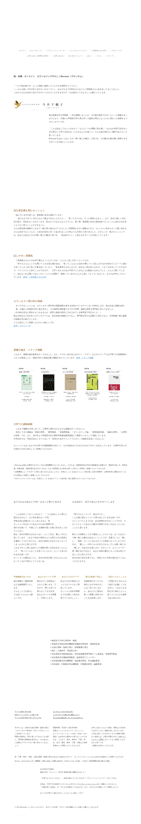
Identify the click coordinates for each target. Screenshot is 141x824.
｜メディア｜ (110, 56)
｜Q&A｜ (89, 56)
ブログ (85, 761)
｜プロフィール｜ (116, 50)
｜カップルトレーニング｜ (78, 50)
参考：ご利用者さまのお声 (34, 277)
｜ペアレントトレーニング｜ (55, 50)
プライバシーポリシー (21, 814)
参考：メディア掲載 (84, 358)
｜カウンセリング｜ (36, 50)
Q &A (78, 761)
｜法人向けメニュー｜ (75, 56)
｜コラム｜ (99, 56)
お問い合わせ (57, 761)
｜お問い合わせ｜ (58, 56)
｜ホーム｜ (22, 50)
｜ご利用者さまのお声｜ (99, 50)
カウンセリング (27, 761)
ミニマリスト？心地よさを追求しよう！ (66, 715)
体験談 (37, 761)
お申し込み (46, 761)
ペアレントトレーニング (88, 784)
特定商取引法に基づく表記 (99, 761)
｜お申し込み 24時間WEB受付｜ (38, 56)
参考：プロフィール (22, 326)
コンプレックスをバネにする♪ (63, 712)
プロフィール (69, 761)
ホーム (17, 761)
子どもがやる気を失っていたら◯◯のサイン (68, 718)
